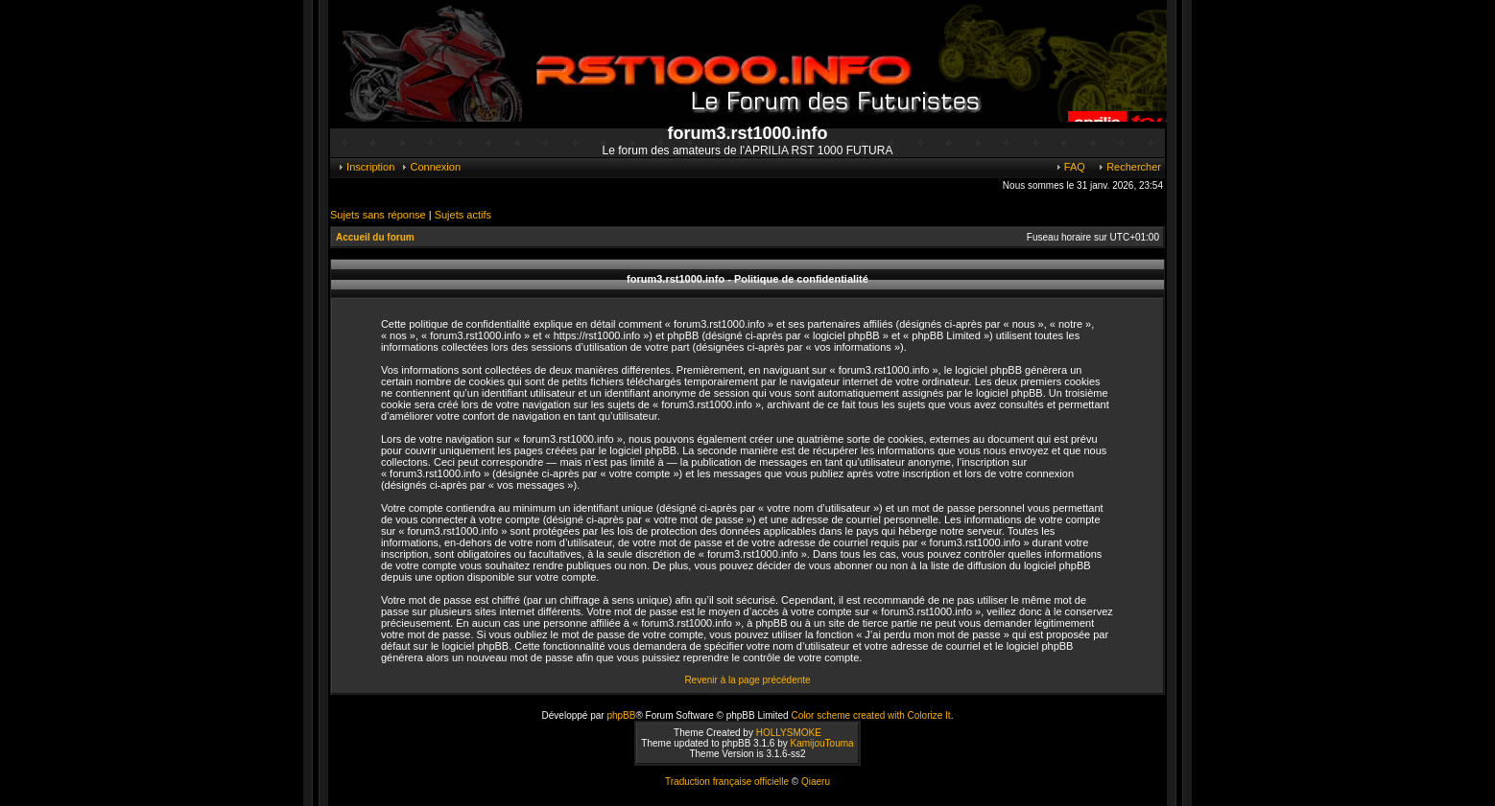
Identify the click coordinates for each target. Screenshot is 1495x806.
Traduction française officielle (727, 781)
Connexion (430, 167)
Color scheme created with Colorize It (870, 715)
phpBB (620, 715)
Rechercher (1129, 167)
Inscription (365, 167)
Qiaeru (815, 781)
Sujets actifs (463, 214)
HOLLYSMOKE (788, 732)
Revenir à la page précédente (747, 680)
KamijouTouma (821, 743)
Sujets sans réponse (378, 214)
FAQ (1070, 167)
